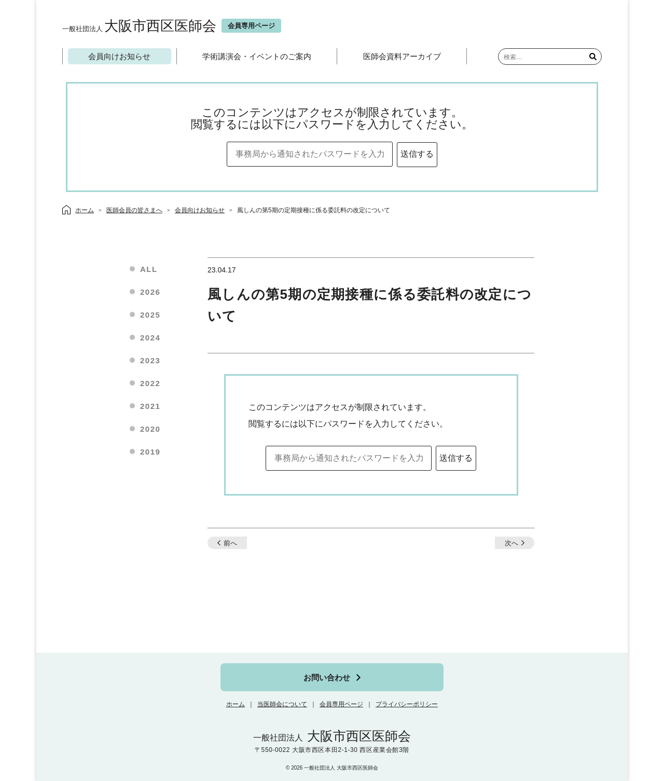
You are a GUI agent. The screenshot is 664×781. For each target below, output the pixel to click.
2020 (150, 428)
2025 (150, 314)
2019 (150, 451)
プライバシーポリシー (407, 704)
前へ (230, 543)
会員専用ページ (341, 704)
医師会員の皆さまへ (134, 210)
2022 (150, 383)
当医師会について (282, 704)
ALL (149, 269)
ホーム (235, 704)
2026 (150, 291)
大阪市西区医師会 (139, 26)
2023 (150, 360)
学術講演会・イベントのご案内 (256, 56)
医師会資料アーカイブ (402, 56)
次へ (511, 543)
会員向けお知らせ (119, 56)
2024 (150, 337)
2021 (150, 406)
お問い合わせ (326, 677)
